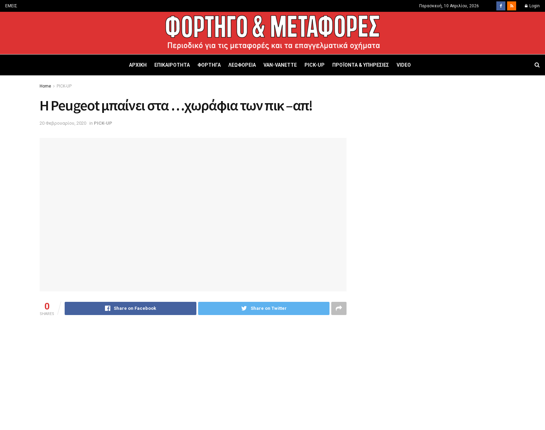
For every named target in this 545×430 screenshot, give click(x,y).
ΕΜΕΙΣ (11, 5)
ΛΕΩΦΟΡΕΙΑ (242, 65)
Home (45, 86)
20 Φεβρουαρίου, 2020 (63, 123)
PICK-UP (314, 65)
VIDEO (404, 65)
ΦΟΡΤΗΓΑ (209, 65)
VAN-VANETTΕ (280, 65)
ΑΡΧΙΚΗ (138, 65)
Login (532, 5)
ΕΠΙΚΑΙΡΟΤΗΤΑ (172, 65)
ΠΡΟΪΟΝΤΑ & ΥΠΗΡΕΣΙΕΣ (360, 65)
